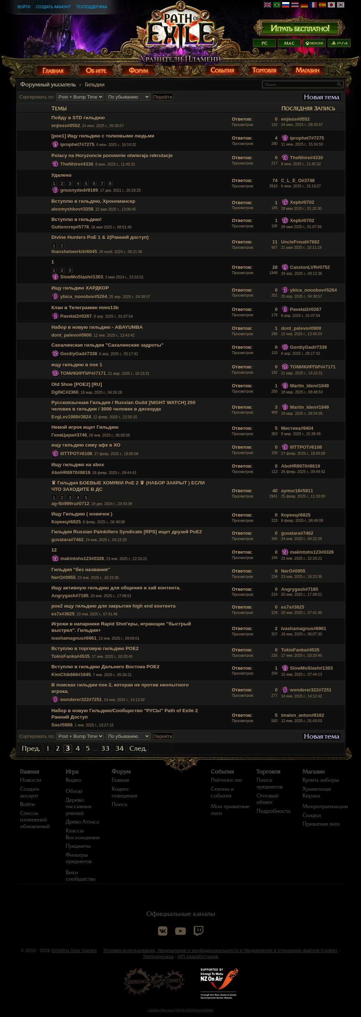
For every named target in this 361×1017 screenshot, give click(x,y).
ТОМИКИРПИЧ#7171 (83, 373)
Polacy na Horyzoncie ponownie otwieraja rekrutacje (112, 155)
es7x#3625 (63, 613)
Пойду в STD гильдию (78, 117)
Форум (121, 772)
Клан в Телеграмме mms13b (85, 307)
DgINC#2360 (64, 392)
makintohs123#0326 (82, 558)
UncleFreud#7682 (300, 242)
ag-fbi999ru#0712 (70, 503)
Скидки (311, 815)
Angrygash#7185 (69, 595)
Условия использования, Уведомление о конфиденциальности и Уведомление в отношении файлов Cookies (220, 950)
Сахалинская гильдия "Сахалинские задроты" (107, 345)
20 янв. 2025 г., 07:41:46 (301, 613)
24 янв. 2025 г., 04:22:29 (301, 539)
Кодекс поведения (124, 792)
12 (54, 550)
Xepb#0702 (302, 202)
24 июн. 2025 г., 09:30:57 (302, 125)
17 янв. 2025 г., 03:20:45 (301, 656)
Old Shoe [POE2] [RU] (76, 384)
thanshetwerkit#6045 (74, 251)
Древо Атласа (82, 822)
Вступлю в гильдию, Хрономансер (93, 201)
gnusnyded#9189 (79, 190)
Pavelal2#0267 (76, 316)
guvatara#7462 (67, 539)
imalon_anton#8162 (302, 715)
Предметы (78, 846)
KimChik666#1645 (71, 674)
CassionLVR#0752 (310, 267)
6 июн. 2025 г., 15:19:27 (301, 186)
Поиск (120, 804)
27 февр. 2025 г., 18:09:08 (303, 453)
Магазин (313, 772)
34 (119, 748)
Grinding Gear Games (74, 950)
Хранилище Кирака (316, 792)
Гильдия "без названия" (80, 569)
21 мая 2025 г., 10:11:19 (301, 248)
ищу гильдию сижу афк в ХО (86, 445)
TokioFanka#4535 (70, 656)
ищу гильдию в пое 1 (76, 364)
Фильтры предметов (79, 858)
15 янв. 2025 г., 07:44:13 (301, 674)
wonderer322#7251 (81, 699)
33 (105, 748)
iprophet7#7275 (77, 144)
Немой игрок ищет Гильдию (84, 427)
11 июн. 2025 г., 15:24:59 (302, 144)
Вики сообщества (80, 875)
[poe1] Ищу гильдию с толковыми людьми (102, 136)
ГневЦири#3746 (69, 435)
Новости (30, 780)
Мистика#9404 (297, 428)
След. (138, 748)
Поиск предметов (269, 783)
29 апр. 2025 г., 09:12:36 (301, 274)
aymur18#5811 (297, 490)
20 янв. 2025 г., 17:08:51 (301, 594)
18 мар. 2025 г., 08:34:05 (302, 414)
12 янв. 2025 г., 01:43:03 (301, 721)
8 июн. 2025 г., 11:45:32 (301, 164)
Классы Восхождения (83, 834)
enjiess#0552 (65, 125)
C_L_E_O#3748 (298, 180)
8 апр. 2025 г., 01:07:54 (300, 316)
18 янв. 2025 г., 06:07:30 (301, 634)
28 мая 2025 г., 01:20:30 (301, 209)
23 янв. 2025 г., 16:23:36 (301, 577)
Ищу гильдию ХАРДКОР (80, 288)
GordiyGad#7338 (78, 353)
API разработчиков (198, 956)
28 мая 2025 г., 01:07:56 (301, 227)
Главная (29, 772)
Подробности (273, 811)
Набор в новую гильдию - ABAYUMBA (97, 327)
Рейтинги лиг (226, 780)
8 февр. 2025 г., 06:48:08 (302, 521)
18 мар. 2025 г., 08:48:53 (302, 392)
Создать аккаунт (53, 7)
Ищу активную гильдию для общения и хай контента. (115, 587)
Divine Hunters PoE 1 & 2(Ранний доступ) (100, 237)
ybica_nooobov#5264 (83, 296)
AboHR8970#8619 (70, 472)
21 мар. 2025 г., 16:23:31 (302, 373)
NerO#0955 (63, 577)
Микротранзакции (325, 806)
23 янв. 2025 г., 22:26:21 (301, 558)
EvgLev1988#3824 (71, 416)
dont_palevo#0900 (71, 335)
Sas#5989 (61, 724)
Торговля (268, 772)
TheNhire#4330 (76, 164)
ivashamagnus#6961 (73, 638)
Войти (23, 7)
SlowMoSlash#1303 (81, 277)
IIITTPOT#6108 (76, 453)
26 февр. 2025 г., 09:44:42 (303, 472)
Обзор (74, 791)
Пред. (31, 748)
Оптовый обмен (267, 799)
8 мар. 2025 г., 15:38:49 (301, 434)
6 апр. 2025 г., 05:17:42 (300, 354)
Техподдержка (91, 7)
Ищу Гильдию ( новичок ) (81, 514)
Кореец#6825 (66, 521)
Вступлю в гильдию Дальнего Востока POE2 (105, 666)
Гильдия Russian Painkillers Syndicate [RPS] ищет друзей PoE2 (126, 531)
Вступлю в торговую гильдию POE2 (95, 648)
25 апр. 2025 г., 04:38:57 (301, 296)
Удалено (61, 175)
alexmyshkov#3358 (72, 209)
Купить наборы (320, 780)
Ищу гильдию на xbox (77, 464)
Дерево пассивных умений (79, 806)
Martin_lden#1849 (309, 385)
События (222, 772)
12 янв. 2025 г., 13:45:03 (301, 334)
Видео (73, 780)
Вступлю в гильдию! (76, 219)
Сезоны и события (222, 792)
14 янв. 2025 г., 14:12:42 (301, 696)
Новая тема (321, 97)
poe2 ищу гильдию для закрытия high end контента (113, 606)
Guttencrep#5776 (70, 227)
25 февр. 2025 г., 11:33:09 (303, 496)
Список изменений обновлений (35, 820)
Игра (72, 772)
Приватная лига (321, 824)
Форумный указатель (48, 84)
